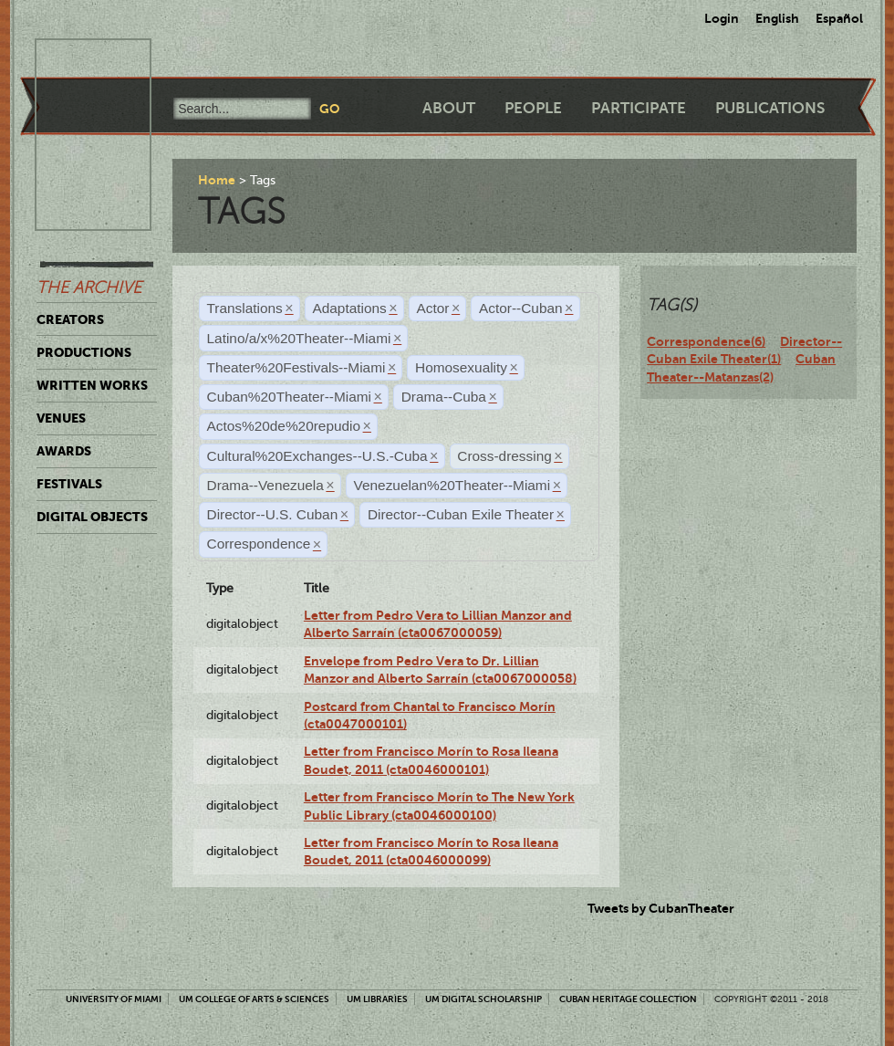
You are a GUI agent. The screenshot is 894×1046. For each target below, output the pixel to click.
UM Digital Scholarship (483, 999)
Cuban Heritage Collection (628, 999)
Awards (63, 451)
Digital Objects (92, 516)
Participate (638, 108)
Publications (770, 108)
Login (721, 18)
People (533, 108)
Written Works (92, 385)
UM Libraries (377, 999)
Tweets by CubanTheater (660, 908)
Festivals (69, 483)
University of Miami (113, 999)
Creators (70, 319)
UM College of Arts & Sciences (254, 999)
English (777, 18)
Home (216, 180)
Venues (61, 418)
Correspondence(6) (706, 341)
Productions (83, 352)
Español (839, 18)
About (448, 108)
